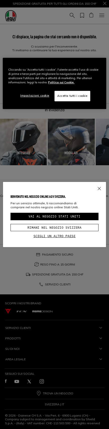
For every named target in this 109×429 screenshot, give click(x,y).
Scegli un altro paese (55, 236)
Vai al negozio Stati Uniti (54, 216)
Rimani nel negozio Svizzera (55, 227)
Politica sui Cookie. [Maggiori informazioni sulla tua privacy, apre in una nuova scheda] (61, 82)
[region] (54, 83)
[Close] (99, 187)
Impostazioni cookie (34, 95)
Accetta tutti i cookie (72, 96)
